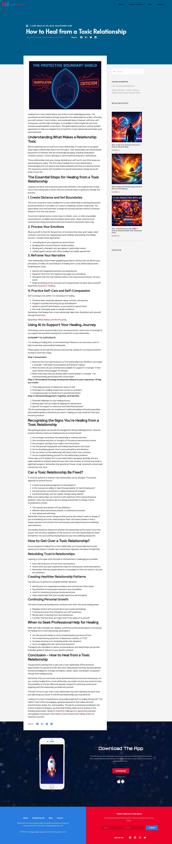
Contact (161, 4)
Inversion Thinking (46, 286)
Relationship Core (63, 26)
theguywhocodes (60, 832)
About (121, 4)
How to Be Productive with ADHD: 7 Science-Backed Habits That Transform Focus (127, 230)
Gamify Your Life (136, 4)
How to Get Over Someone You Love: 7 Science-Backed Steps (126, 146)
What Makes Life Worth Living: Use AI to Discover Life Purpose (127, 187)
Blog (150, 4)
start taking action (83, 714)
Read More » (116, 150)
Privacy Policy (34, 832)
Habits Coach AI (62, 714)
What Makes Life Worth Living (52, 319)
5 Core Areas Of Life (39, 26)
